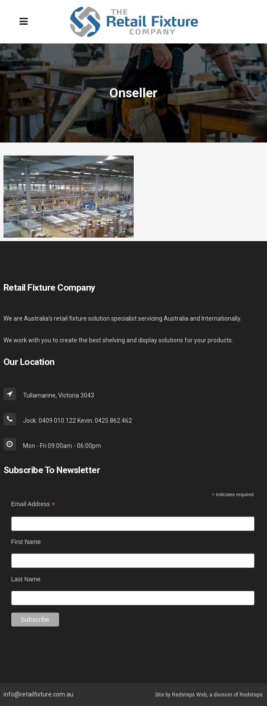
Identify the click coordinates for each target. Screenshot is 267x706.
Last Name (26, 579)
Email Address (33, 504)
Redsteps (251, 695)
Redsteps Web (189, 695)
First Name (26, 541)
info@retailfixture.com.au (38, 694)
